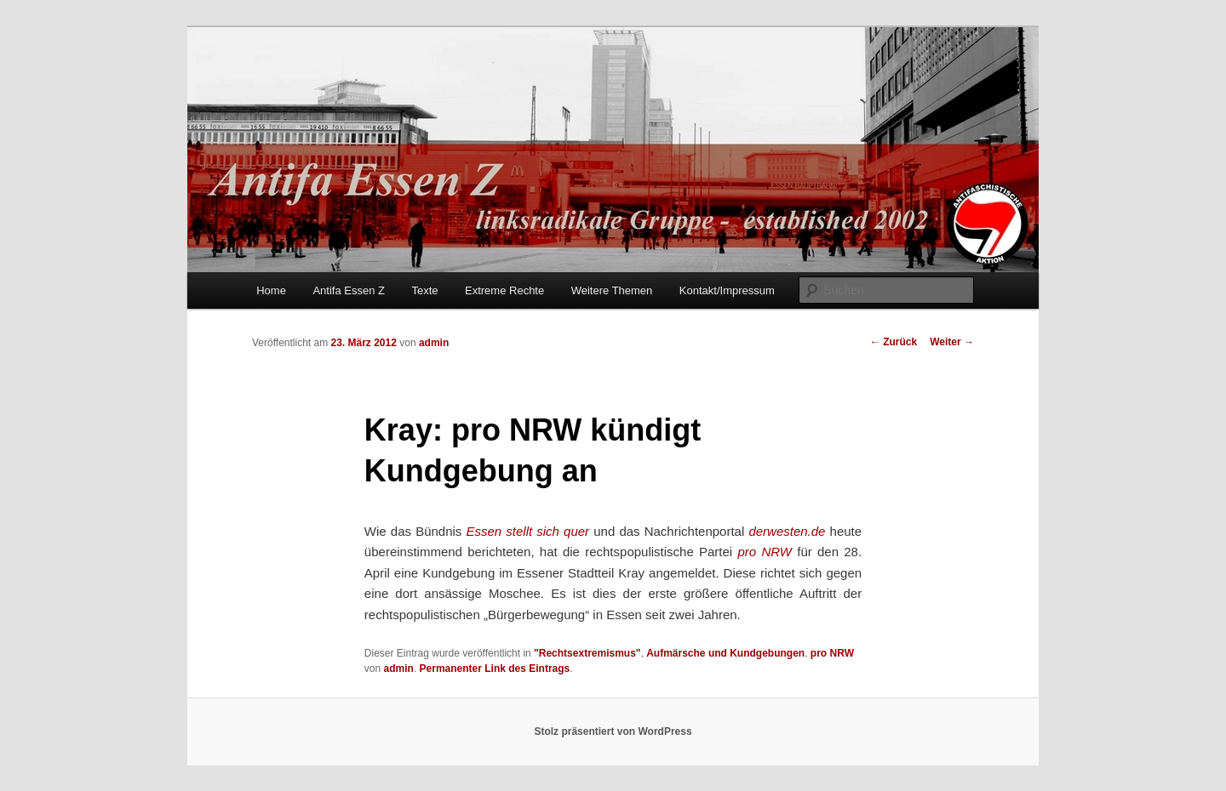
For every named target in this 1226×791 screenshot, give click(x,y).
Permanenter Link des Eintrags (495, 668)
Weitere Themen (612, 290)
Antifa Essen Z (348, 290)
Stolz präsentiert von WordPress (612, 731)
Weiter (952, 342)
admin (434, 343)
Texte (424, 290)
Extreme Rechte (504, 290)
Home (271, 290)
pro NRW (832, 653)
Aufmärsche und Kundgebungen (725, 653)
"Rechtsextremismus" (587, 653)
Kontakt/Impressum (727, 290)
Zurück (893, 342)
